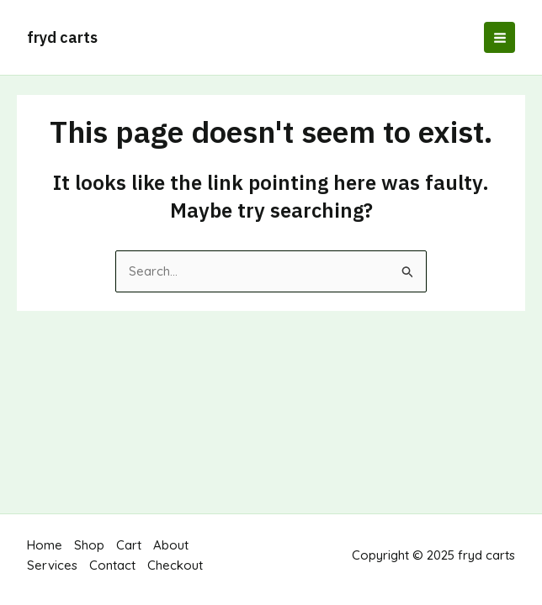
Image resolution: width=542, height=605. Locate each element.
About (171, 545)
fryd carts (62, 37)
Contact (112, 565)
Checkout (175, 565)
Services (52, 565)
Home (44, 545)
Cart (128, 545)
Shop (89, 545)
